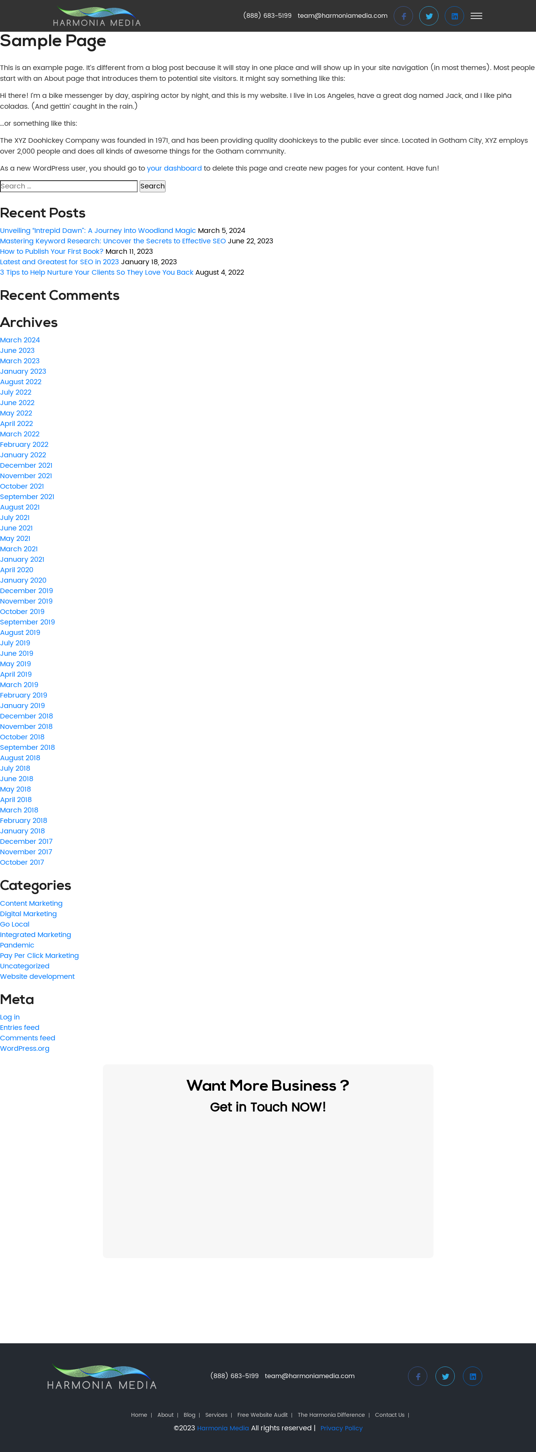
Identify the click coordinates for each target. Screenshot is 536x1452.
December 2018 (26, 716)
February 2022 (24, 445)
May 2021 (15, 539)
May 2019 (15, 664)
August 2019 (20, 633)
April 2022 (16, 424)
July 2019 (15, 643)
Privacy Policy (342, 1428)
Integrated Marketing (35, 935)
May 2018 (15, 789)
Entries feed (19, 1028)
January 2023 (23, 371)
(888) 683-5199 (267, 16)
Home (139, 1415)
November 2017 (26, 852)
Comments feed (27, 1038)
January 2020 (23, 580)
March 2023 (20, 361)
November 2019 (26, 601)
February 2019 (23, 695)
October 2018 (22, 737)
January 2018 (22, 831)
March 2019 (19, 685)
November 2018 (26, 727)
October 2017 (22, 862)
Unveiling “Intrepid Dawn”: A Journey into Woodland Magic (98, 231)
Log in (10, 1017)
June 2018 (16, 779)
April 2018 (16, 800)
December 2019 (26, 591)
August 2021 (20, 507)
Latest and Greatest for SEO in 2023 (59, 262)
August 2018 (20, 758)
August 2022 (20, 382)
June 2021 (16, 528)
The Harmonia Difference (331, 1415)
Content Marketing (31, 903)
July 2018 (15, 768)
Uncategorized (25, 966)
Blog (189, 1415)
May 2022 (16, 413)
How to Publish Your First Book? (52, 251)
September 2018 (27, 747)
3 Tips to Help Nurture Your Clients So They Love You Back (96, 272)
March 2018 (19, 810)
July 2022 (15, 392)
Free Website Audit (262, 1415)
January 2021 (22, 559)
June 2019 (16, 653)
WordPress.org (25, 1048)
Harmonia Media (223, 1428)
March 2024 (20, 340)
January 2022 (23, 455)
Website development (37, 976)
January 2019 (22, 706)
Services (216, 1415)
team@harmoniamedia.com (342, 16)
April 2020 (16, 570)
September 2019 (27, 622)
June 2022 (17, 403)
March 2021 (19, 549)
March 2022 (19, 434)
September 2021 (27, 497)
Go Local (14, 924)
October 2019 (22, 612)
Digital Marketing (28, 914)
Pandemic (17, 945)
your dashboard (174, 168)
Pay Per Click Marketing (39, 956)
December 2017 (26, 841)
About (165, 1415)
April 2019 (16, 674)
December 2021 (26, 465)
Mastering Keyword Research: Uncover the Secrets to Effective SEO (113, 241)
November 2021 (26, 476)
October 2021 (22, 486)
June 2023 (17, 350)
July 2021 (15, 518)
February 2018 (23, 821)
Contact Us (390, 1415)
